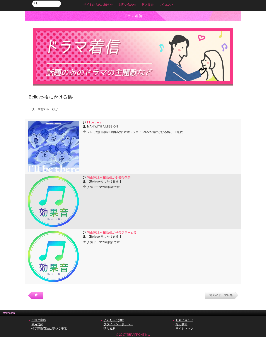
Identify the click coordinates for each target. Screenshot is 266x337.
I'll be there (94, 122)
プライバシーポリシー (118, 324)
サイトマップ (184, 328)
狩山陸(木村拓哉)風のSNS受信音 (109, 177)
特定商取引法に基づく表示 (49, 328)
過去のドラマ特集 (221, 295)
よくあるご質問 (113, 320)
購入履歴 (109, 328)
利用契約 (37, 324)
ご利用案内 (38, 320)
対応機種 (181, 324)
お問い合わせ (184, 320)
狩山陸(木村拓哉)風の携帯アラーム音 (112, 232)
